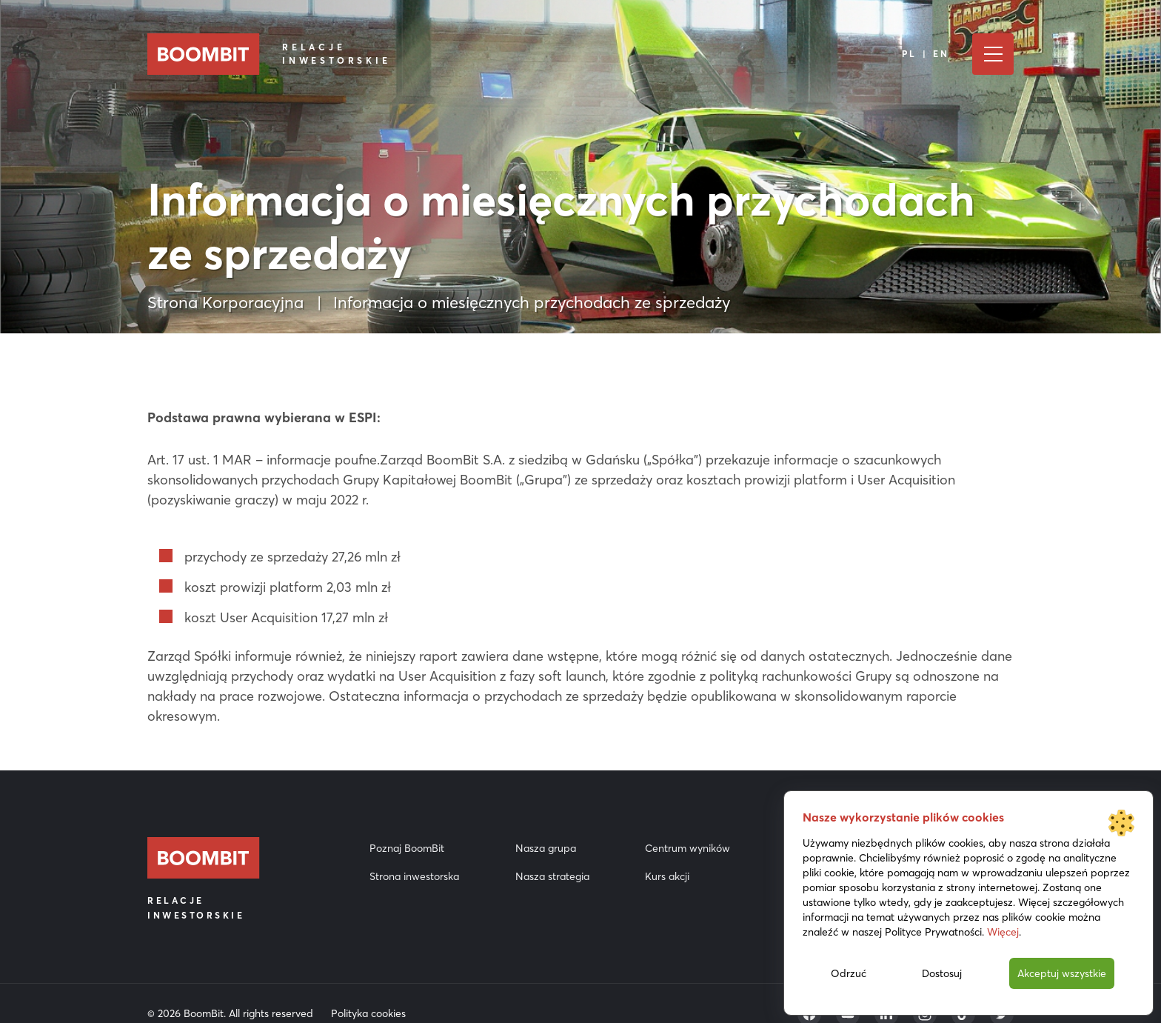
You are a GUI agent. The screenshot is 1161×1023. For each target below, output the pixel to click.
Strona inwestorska (414, 876)
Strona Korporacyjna (225, 302)
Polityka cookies (368, 1013)
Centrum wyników (687, 848)
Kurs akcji (667, 876)
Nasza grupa (545, 848)
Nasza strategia (552, 876)
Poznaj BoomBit (406, 848)
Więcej (1003, 932)
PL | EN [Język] (926, 53)
